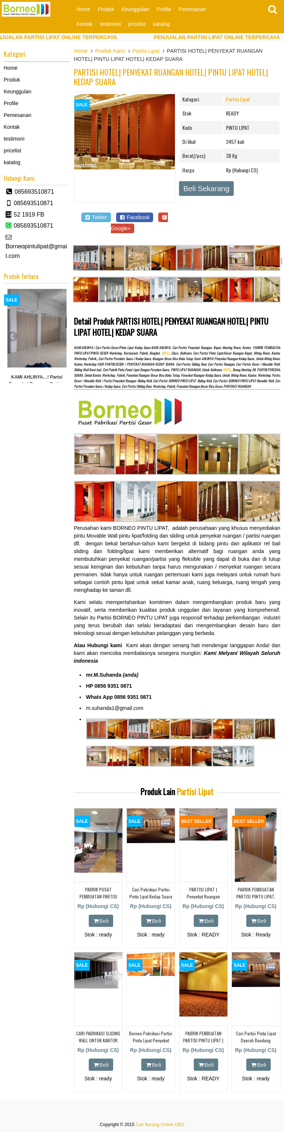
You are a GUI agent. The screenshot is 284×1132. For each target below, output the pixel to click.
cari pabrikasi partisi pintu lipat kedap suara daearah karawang (150, 896)
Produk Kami (110, 51)
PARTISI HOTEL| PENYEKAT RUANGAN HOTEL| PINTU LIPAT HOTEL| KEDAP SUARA (171, 76)
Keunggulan (135, 9)
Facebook (135, 217)
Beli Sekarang (206, 188)
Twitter (96, 217)
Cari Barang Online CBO (160, 1124)
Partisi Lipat (145, 51)
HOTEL (165, 353)
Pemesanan (192, 9)
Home (83, 9)
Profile (163, 9)
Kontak (85, 24)
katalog (161, 24)
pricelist (137, 24)
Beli (101, 921)
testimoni (110, 24)
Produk (106, 9)
